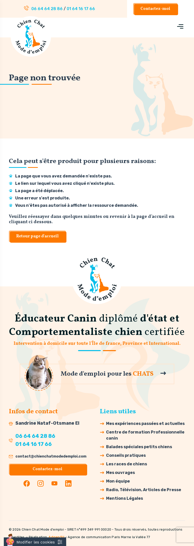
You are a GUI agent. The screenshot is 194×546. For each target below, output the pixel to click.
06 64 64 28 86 (47, 8)
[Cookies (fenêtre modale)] (35, 541)
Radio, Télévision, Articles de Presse (143, 489)
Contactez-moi (155, 9)
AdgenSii (56, 537)
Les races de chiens (126, 464)
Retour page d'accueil (37, 236)
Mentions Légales (124, 498)
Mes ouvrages (120, 472)
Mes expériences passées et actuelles (145, 423)
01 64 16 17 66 (81, 8)
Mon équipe (118, 481)
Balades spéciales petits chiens (139, 446)
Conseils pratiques (126, 455)
